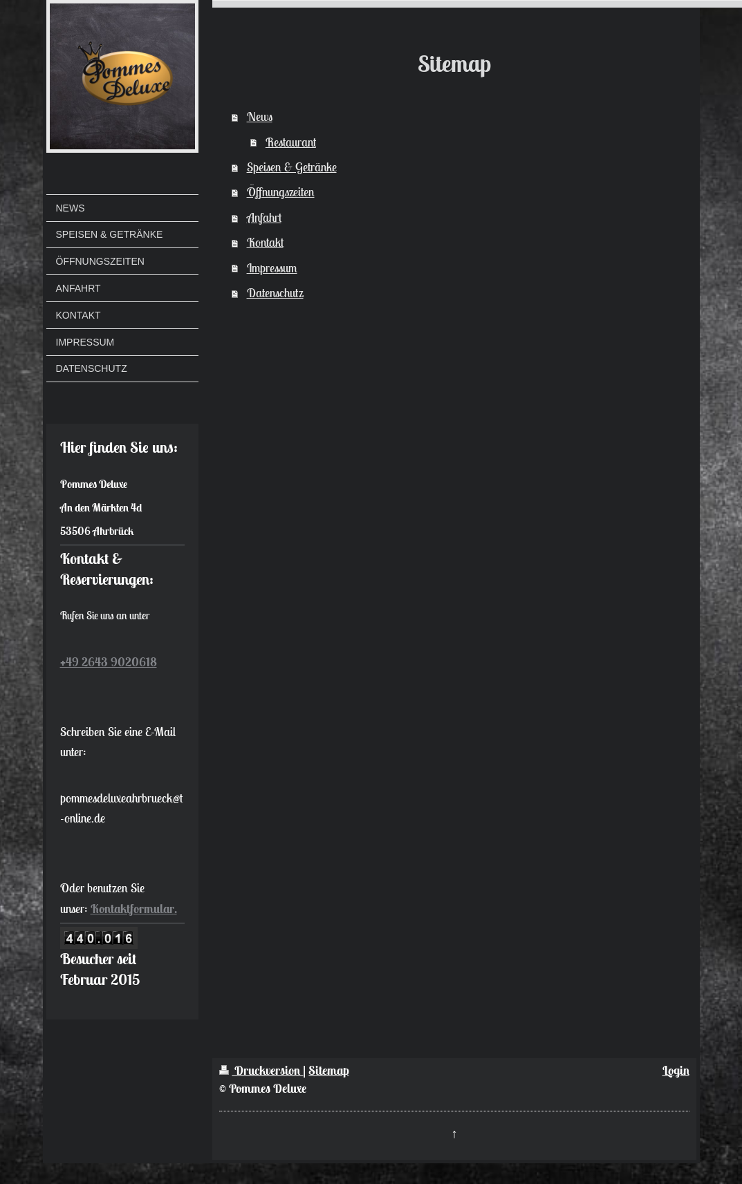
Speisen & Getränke (292, 167)
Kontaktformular (132, 909)
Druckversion (261, 1070)
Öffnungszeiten (281, 192)
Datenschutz (275, 293)
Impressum (272, 268)
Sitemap (328, 1070)
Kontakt (265, 242)
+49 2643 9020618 (108, 662)
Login (675, 1070)
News (259, 116)
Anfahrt (264, 217)
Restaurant (291, 142)
